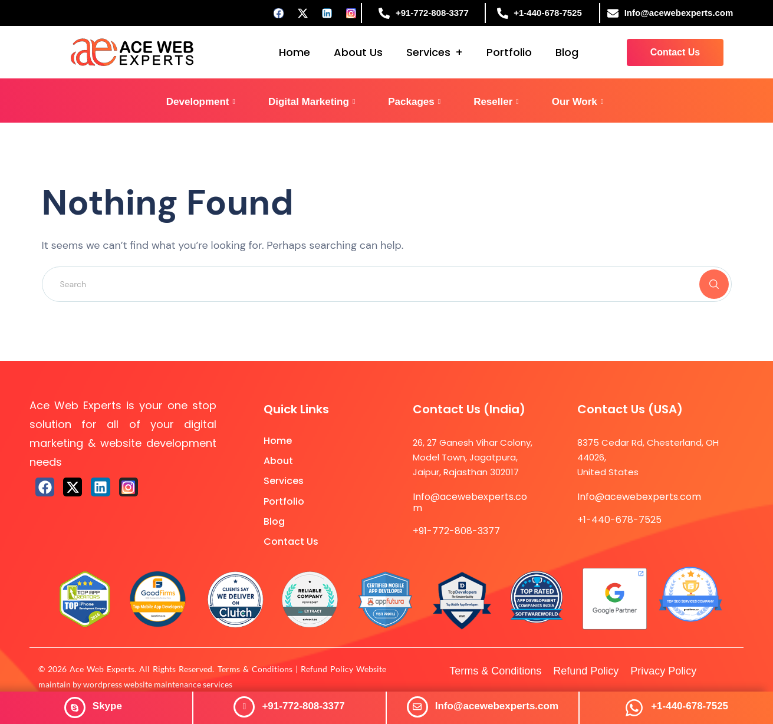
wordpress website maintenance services (157, 684)
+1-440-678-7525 (689, 706)
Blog (566, 52)
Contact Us (291, 541)
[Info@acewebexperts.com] (417, 707)
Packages (414, 102)
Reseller (496, 102)
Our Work (578, 102)
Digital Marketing (311, 102)
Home (294, 52)
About (278, 461)
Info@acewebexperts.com (496, 706)
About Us (358, 52)
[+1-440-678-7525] (634, 708)
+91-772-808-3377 (303, 706)
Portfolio (509, 52)
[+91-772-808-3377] (244, 707)
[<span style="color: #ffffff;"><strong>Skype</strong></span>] (74, 707)
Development (200, 102)
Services (428, 52)
